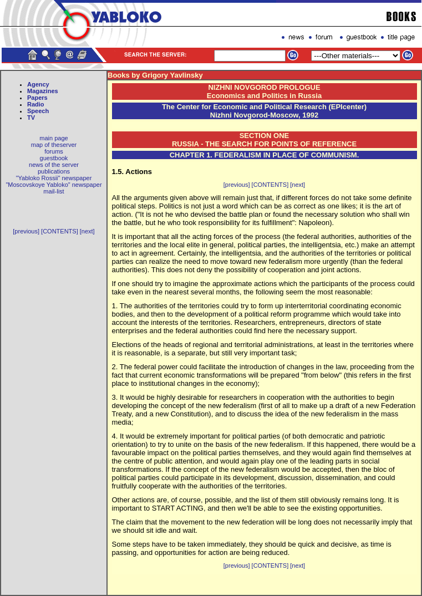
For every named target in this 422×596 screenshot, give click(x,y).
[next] (87, 231)
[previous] (26, 231)
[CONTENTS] (59, 231)
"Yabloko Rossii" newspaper (54, 178)
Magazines (42, 91)
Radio (35, 104)
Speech (38, 111)
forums (53, 151)
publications (54, 171)
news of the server (54, 164)
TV (31, 117)
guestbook (54, 158)
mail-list (53, 191)
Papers (37, 97)
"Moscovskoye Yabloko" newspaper (53, 184)
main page (53, 138)
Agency (38, 84)
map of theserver (54, 144)
